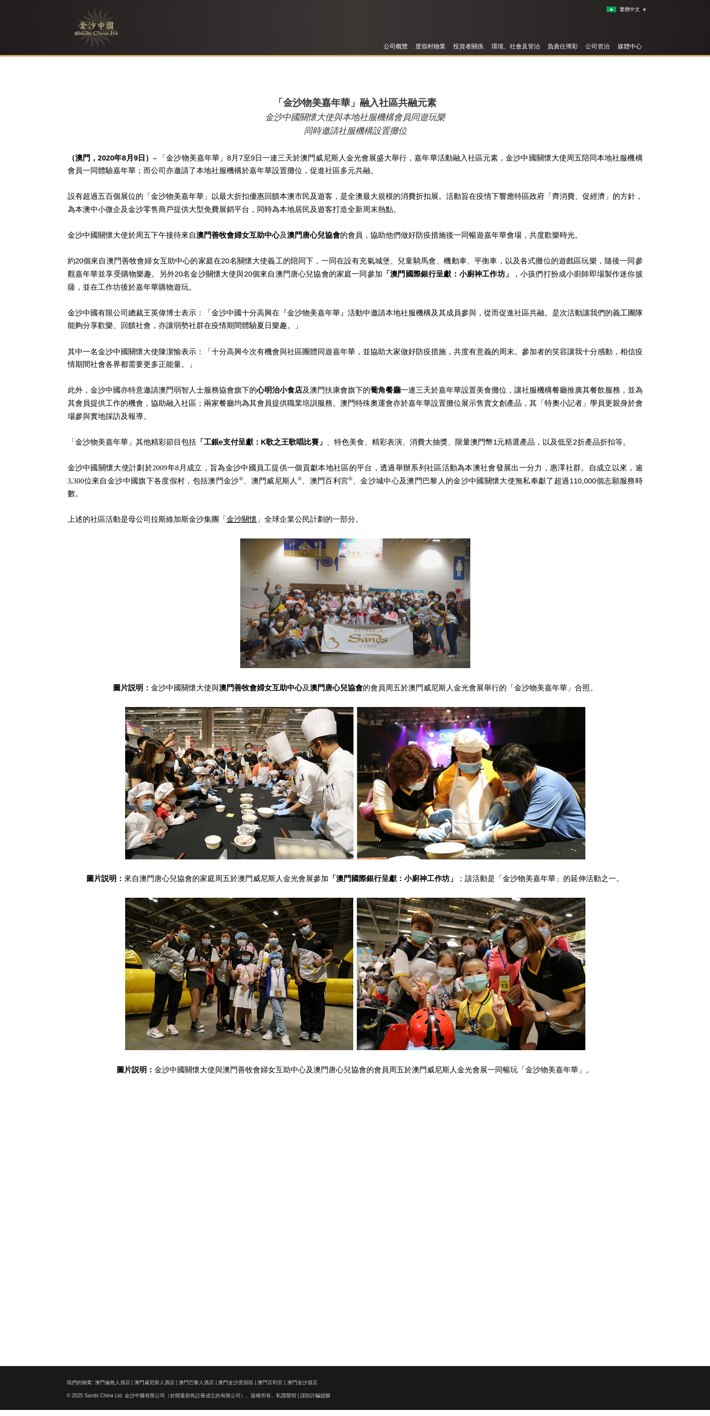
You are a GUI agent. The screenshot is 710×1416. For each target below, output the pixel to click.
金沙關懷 (242, 787)
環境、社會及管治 (515, 46)
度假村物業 (430, 46)
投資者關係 (468, 46)
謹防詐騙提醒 (315, 1395)
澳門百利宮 (270, 1382)
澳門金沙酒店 (302, 1382)
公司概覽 (396, 46)
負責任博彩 (563, 46)
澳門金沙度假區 (235, 1382)
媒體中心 (630, 46)
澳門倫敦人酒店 (112, 1382)
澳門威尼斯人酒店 (154, 1382)
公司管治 (597, 46)
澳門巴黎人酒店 (196, 1382)
